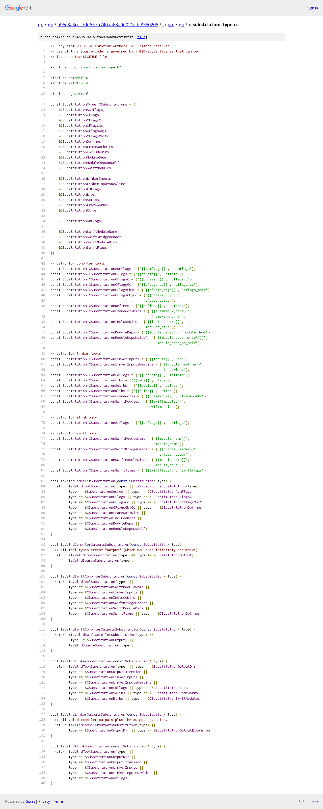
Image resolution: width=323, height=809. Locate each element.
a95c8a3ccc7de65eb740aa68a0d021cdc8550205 (108, 24)
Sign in (312, 8)
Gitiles (30, 801)
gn (40, 24)
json (314, 801)
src (171, 24)
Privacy (44, 801)
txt (302, 801)
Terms (58, 801)
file (141, 37)
